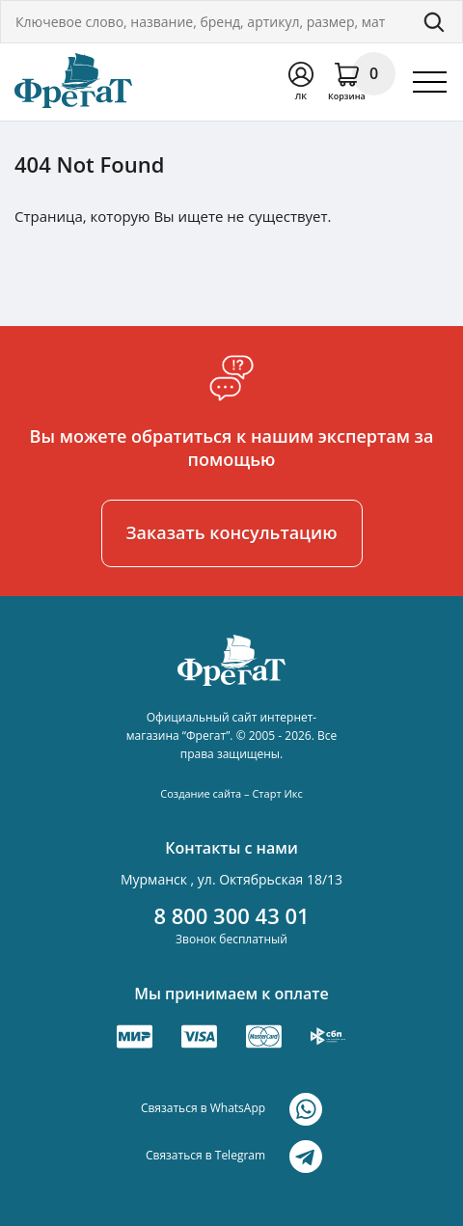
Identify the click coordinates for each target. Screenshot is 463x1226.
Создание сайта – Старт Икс (231, 793)
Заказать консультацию (232, 532)
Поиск (434, 21)
